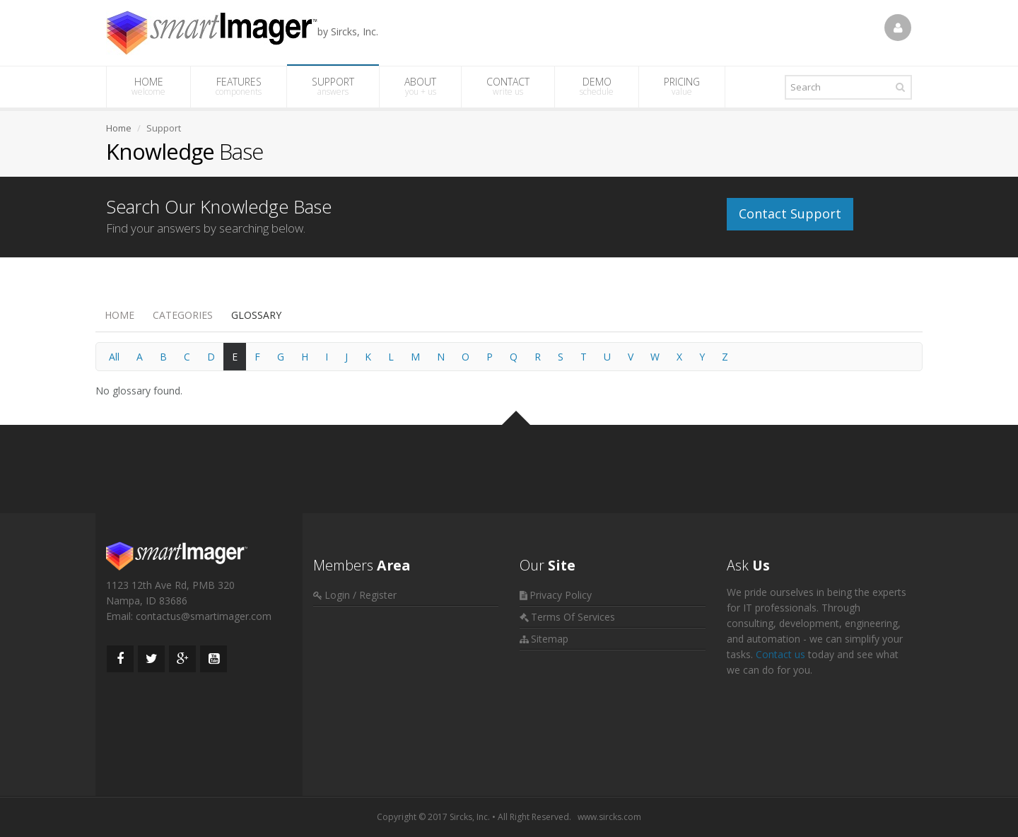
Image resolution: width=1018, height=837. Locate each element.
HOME (148, 86)
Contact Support (790, 213)
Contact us (780, 654)
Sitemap (549, 638)
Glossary (256, 315)
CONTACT (508, 86)
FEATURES (239, 86)
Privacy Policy (561, 595)
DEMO (597, 86)
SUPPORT (333, 86)
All (114, 356)
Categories (183, 315)
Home (119, 315)
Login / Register (360, 595)
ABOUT (420, 86)
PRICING (682, 86)
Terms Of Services (573, 617)
